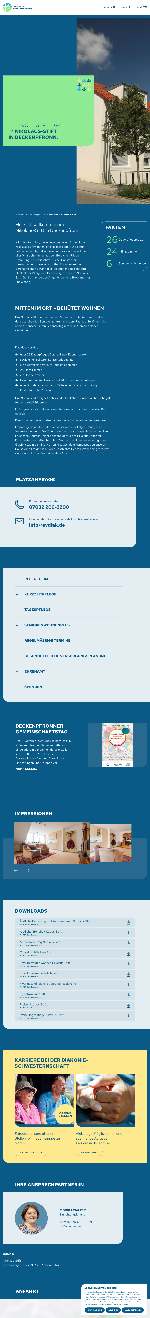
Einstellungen (95, 1310)
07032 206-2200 (49, 507)
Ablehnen (113, 1310)
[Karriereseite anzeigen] (89, 1153)
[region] (114, 1299)
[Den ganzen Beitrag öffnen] (26, 769)
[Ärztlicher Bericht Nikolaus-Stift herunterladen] (75, 932)
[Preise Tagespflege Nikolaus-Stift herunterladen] (75, 1016)
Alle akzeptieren (133, 1310)
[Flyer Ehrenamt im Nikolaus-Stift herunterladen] (75, 974)
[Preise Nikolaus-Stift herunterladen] (75, 1005)
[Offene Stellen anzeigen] (31, 1153)
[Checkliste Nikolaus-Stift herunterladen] (75, 953)
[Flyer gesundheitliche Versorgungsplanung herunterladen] (75, 985)
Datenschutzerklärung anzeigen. (117, 1304)
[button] (69, 579)
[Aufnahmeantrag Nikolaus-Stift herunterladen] (75, 943)
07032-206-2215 (82, 1222)
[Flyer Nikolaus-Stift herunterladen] (75, 995)
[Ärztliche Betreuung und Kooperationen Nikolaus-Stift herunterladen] (75, 922)
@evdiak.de (51, 525)
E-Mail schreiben (71, 1226)
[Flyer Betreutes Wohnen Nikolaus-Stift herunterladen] (75, 964)
